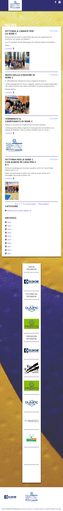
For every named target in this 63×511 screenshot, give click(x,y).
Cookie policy (39, 509)
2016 (9, 250)
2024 (9, 226)
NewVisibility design (53, 509)
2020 (9, 236)
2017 (9, 247)
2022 (9, 233)
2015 (9, 253)
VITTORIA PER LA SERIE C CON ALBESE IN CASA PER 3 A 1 (20, 162)
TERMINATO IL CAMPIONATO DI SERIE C (19, 120)
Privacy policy (27, 509)
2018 (9, 243)
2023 (9, 229)
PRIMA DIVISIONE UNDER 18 (19, 211)
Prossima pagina (29, 204)
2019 (9, 240)
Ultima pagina (43, 204)
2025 (9, 222)
